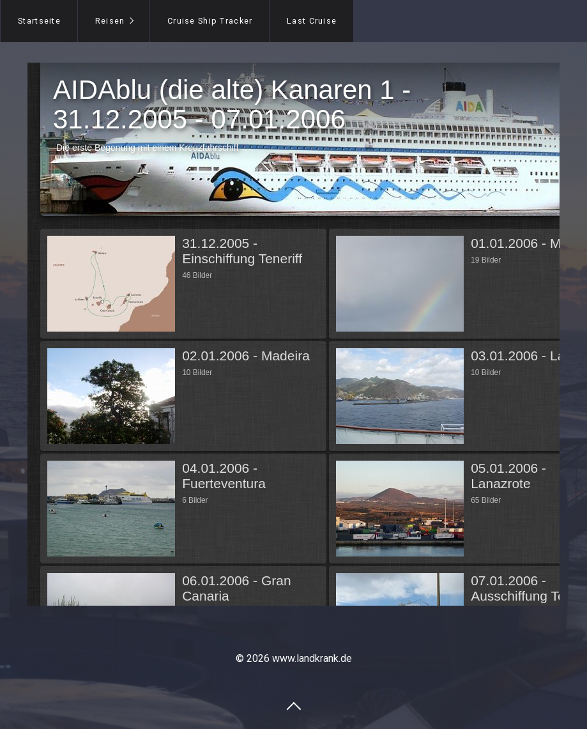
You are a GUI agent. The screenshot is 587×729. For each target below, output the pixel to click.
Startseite (39, 21)
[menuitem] (39, 21)
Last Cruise (312, 21)
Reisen (110, 21)
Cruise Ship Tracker (209, 21)
